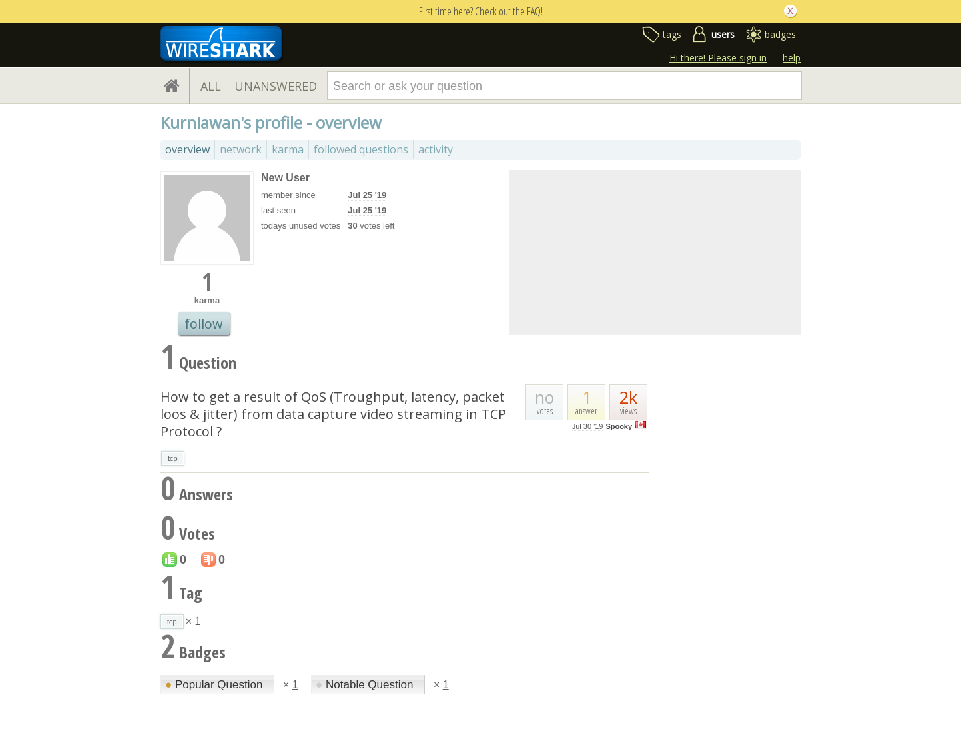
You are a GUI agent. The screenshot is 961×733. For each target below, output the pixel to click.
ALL (210, 86)
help (792, 57)
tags (672, 34)
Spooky (618, 426)
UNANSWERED (275, 86)
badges (780, 34)
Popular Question (215, 684)
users (723, 34)
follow (203, 324)
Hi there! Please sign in (718, 57)
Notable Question (366, 684)
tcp (173, 458)
